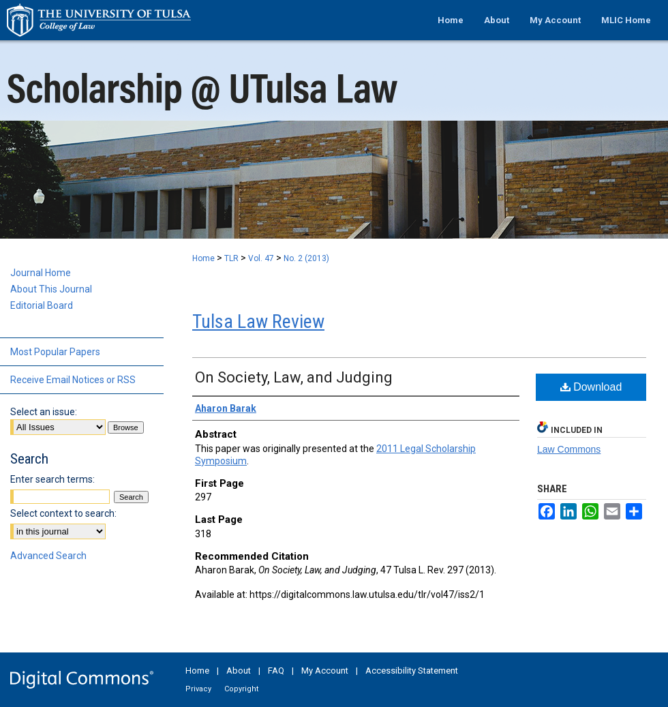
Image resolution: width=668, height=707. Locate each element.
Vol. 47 (261, 258)
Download (591, 387)
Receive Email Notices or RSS (73, 379)
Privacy (198, 689)
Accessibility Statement (411, 670)
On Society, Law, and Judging (294, 377)
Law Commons (569, 449)
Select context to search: (63, 513)
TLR (231, 258)
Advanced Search (48, 555)
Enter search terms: (52, 479)
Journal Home (40, 272)
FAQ (276, 670)
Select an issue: (43, 411)
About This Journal (51, 289)
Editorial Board (41, 305)
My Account (324, 670)
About (238, 670)
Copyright (241, 689)
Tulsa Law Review (258, 321)
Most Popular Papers (55, 351)
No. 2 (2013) (306, 258)
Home (203, 258)
